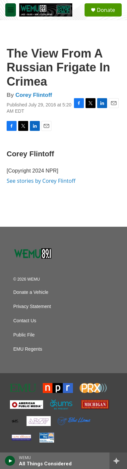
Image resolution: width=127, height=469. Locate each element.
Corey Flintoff (33, 95)
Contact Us (24, 320)
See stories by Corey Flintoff (41, 180)
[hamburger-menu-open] (10, 10)
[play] (10, 460)
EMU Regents (27, 349)
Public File (24, 334)
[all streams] (118, 460)
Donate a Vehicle (30, 292)
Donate (106, 10)
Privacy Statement (32, 306)
